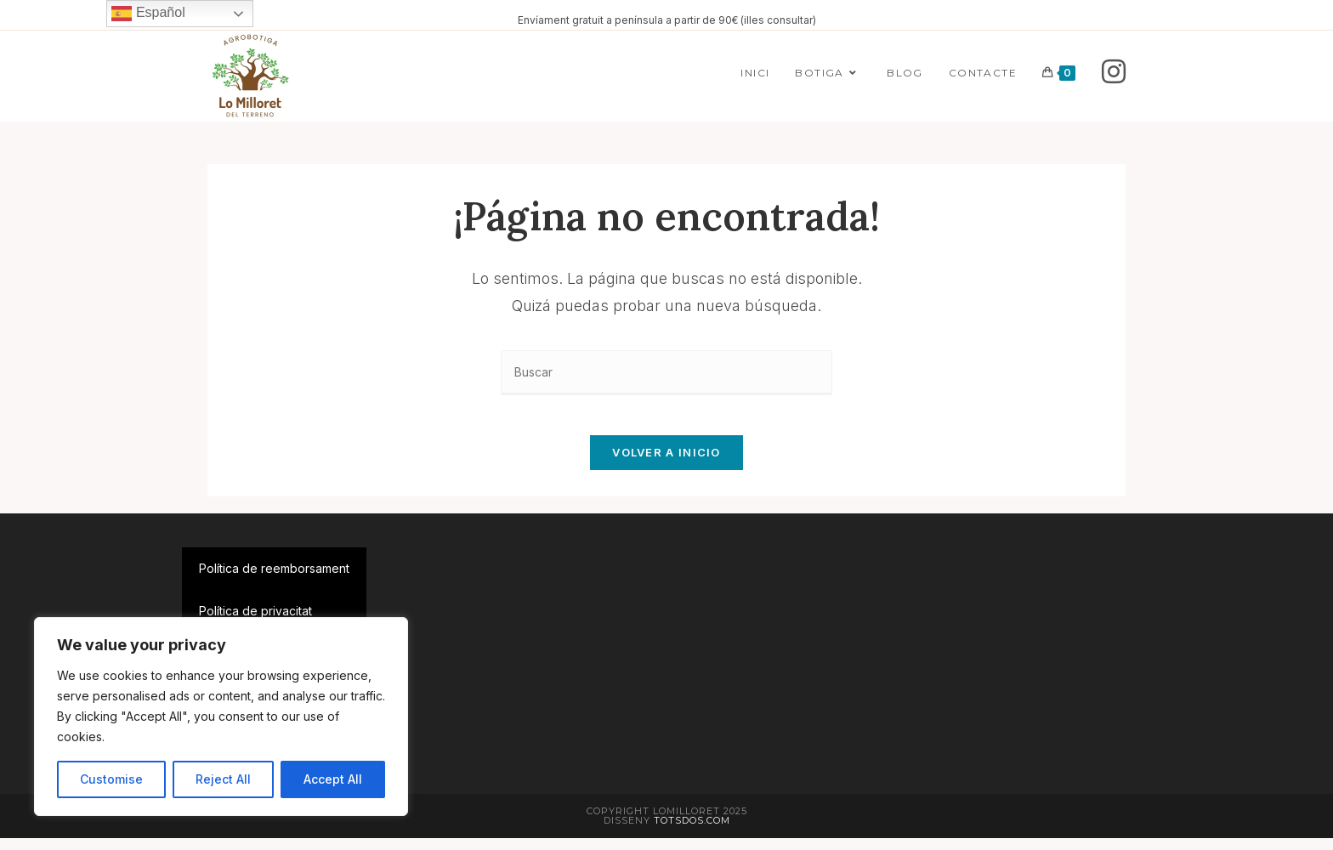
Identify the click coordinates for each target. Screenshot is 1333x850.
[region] (221, 716)
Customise (111, 779)
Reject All (223, 779)
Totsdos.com (692, 832)
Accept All (332, 779)
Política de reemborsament (274, 580)
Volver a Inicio (666, 464)
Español (147, 13)
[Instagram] (1113, 72)
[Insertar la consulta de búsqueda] (666, 372)
